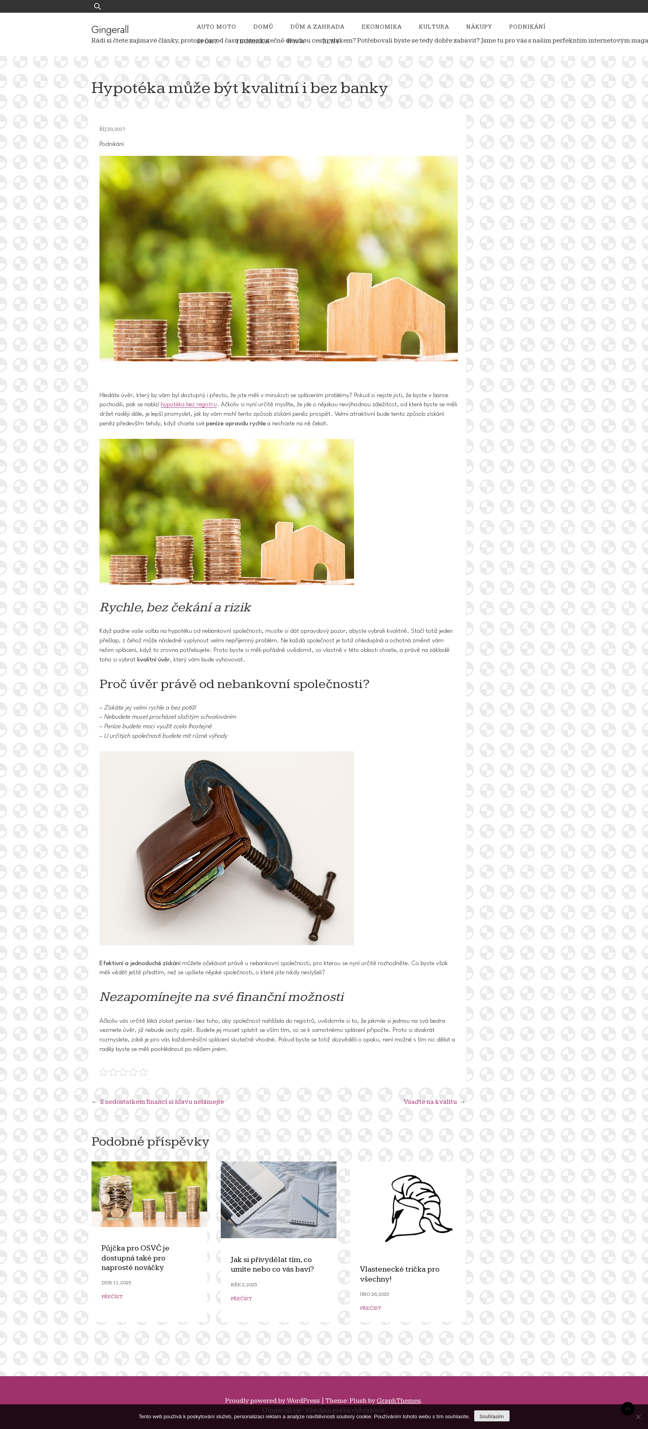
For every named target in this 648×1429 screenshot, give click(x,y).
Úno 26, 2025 (374, 1294)
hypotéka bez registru (189, 404)
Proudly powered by (273, 1401)
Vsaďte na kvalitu (430, 1102)
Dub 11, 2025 (116, 1283)
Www (296, 41)
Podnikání (527, 27)
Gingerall (110, 29)
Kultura (434, 27)
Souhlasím (492, 1416)
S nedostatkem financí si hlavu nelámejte (162, 1102)
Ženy (331, 41)
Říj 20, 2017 (112, 129)
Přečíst (112, 1297)
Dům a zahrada (317, 27)
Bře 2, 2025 (244, 1285)
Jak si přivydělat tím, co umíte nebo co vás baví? (272, 1264)
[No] (638, 1417)
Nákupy (479, 27)
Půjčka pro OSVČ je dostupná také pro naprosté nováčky (135, 1258)
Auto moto (216, 27)
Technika (252, 41)
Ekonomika (382, 27)
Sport (207, 41)
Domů (263, 27)
